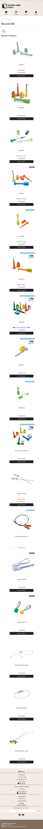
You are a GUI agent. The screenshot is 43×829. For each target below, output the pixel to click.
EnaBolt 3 (21, 150)
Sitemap (22, 803)
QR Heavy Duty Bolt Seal (21, 450)
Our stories (22, 789)
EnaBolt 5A (21, 279)
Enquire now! (21, 547)
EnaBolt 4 (21, 193)
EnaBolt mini (21, 407)
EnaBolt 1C (21, 64)
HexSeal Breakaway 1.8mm (21, 665)
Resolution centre (22, 779)
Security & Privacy (22, 801)
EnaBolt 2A (21, 107)
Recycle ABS (9, 19)
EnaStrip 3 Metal (21, 622)
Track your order (22, 777)
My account (22, 774)
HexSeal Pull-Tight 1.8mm (21, 751)
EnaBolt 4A (21, 236)
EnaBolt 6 (21, 365)
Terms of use (22, 798)
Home (2, 19)
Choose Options (21, 75)
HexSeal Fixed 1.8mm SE (21, 536)
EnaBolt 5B (21, 322)
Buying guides (22, 796)
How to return (22, 781)
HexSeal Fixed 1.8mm (21, 708)
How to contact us (22, 791)
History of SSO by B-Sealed (22, 786)
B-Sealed (13, 823)
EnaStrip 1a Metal (21, 493)
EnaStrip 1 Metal (21, 579)
